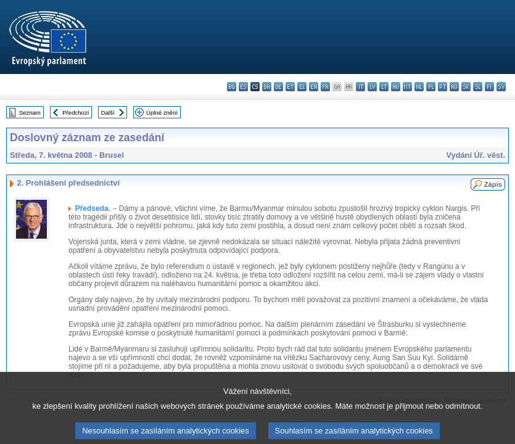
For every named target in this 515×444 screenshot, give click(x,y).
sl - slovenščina (477, 86)
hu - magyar (395, 86)
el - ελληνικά (302, 86)
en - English (313, 86)
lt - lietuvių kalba (384, 86)
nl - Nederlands (419, 86)
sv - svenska (501, 86)
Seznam (30, 112)
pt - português (442, 86)
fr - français (325, 86)
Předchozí (75, 112)
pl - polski (430, 86)
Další (108, 112)
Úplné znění (162, 112)
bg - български (231, 86)
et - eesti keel (290, 86)
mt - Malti (407, 86)
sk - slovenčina (466, 86)
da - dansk (266, 86)
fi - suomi (489, 86)
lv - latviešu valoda (372, 86)
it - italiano (360, 86)
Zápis (493, 184)
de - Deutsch (278, 86)
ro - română (454, 86)
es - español (243, 86)
